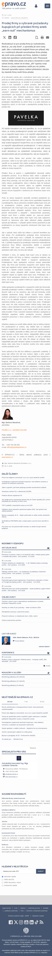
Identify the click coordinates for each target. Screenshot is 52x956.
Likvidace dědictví (8, 810)
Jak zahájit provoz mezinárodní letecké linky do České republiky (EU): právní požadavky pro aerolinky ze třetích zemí (26, 500)
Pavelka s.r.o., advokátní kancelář (14, 430)
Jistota (4, 821)
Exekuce (5, 844)
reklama (23, 908)
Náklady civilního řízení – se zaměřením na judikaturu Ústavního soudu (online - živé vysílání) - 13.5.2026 (26, 571)
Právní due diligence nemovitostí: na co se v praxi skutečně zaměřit (23, 477)
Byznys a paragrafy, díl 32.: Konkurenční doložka (18, 735)
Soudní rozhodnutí (14, 794)
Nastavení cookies (38, 916)
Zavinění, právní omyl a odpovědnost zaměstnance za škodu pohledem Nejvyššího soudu (22, 602)
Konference (26, 653)
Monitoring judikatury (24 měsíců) (13, 677)
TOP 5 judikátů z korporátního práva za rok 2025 (17, 505)
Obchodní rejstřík (9, 876)
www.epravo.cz (7, 457)
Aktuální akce (26, 548)
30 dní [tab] (42, 702)
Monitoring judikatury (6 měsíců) (13, 685)
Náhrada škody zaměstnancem (13, 798)
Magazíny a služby (26, 673)
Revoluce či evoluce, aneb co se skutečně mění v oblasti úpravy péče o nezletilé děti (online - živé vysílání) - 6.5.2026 (26, 554)
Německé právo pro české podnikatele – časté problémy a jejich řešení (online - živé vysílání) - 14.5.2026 (26, 588)
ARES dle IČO (8, 879)
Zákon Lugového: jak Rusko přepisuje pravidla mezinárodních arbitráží (24, 487)
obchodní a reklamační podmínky (36, 911)
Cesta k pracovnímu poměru (11, 620)
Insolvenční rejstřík (9, 885)
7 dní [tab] (26, 702)
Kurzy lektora (18, 641)
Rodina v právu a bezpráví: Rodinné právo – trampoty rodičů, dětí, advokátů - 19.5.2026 (26, 659)
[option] (26, 640)
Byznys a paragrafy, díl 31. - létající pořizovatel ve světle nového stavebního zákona (26, 516)
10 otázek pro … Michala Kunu (12, 739)
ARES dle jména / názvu (11, 882)
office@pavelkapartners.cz (16, 447)
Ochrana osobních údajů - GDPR (18, 916)
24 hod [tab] (9, 702)
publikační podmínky (11, 911)
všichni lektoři (44, 646)
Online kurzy (26, 597)
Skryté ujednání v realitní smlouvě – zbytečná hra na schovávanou (24, 728)
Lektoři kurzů (9, 634)
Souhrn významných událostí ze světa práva (17, 732)
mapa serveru (6, 908)
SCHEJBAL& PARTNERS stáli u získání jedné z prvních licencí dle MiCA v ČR (25, 521)
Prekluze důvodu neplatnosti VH (12, 495)
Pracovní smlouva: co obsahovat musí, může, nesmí (20, 616)
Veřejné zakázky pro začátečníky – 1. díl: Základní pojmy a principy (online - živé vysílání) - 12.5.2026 (26, 563)
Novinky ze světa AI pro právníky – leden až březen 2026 (21, 607)
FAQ (22, 911)
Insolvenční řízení (8, 833)
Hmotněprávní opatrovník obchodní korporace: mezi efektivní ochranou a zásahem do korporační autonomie (25, 482)
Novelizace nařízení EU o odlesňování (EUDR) (16, 491)
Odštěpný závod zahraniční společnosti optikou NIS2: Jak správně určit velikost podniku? (24, 510)
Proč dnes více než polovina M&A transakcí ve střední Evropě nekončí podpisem (24, 527)
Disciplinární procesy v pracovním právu (15, 612)
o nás (15, 908)
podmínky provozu (34, 908)
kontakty (45, 908)
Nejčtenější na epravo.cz (17, 697)
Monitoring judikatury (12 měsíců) (13, 681)
